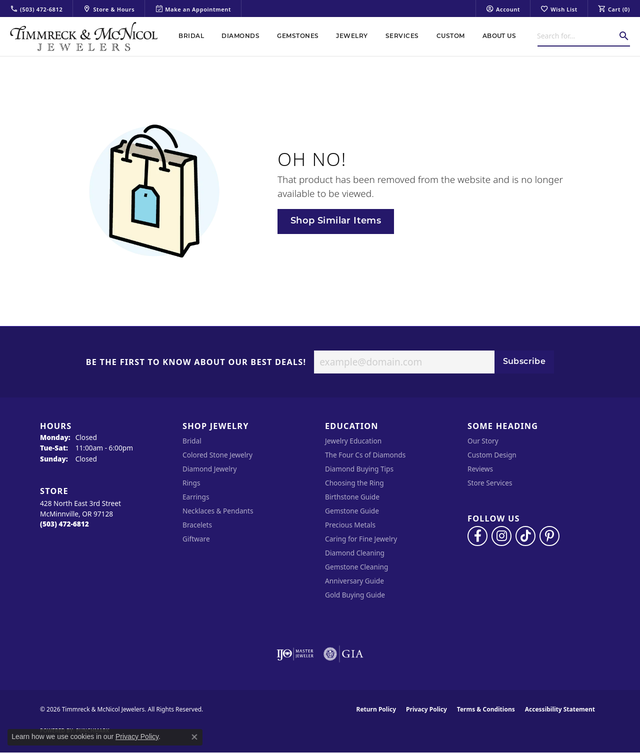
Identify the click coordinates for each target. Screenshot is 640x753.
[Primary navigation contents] (347, 36)
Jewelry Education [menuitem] (353, 441)
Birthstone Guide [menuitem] (352, 497)
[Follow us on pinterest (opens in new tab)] (550, 536)
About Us (499, 37)
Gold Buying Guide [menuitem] (355, 595)
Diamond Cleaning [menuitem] (354, 553)
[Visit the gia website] (344, 654)
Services (402, 37)
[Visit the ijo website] (295, 654)
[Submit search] (624, 36)
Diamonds (241, 37)
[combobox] (577, 36)
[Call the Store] (64, 523)
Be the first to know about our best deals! (196, 363)
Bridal (191, 37)
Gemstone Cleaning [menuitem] (356, 567)
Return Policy (376, 709)
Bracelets (197, 525)
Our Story (483, 441)
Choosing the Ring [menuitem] (354, 483)
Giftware (196, 539)
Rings (191, 483)
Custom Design (492, 455)
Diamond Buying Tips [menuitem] (359, 469)
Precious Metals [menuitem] (350, 525)
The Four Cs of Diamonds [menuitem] (365, 455)
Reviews (480, 469)
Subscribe (524, 362)
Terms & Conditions (486, 709)
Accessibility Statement (560, 709)
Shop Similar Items (335, 221)
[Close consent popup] (195, 737)
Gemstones (297, 37)
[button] (503, 8)
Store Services (490, 483)
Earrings (196, 497)
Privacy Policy (426, 709)
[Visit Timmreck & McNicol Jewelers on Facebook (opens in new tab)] (478, 536)
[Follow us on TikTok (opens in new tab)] (526, 536)
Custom (450, 37)
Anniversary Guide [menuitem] (354, 581)
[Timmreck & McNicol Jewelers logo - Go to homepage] (83, 36)
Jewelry (352, 37)
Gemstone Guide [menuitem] (352, 511)
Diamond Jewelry (209, 469)
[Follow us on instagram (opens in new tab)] (502, 536)
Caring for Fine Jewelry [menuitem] (361, 539)
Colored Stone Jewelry (217, 455)
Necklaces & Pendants (218, 511)
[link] (36, 8)
